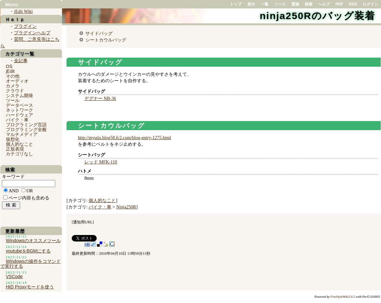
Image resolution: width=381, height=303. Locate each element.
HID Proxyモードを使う (30, 286)
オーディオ (17, 81)
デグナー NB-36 (100, 98)
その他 (12, 76)
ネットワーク (19, 110)
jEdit (10, 71)
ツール (12, 100)
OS (9, 66)
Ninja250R (126, 207)
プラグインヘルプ (32, 32)
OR (30, 190)
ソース (280, 4)
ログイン (370, 4)
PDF (339, 4)
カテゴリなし (19, 153)
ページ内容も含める (28, 198)
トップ (235, 4)
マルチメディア (22, 134)
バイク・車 (100, 207)
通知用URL (82, 222)
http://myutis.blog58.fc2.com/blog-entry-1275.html (124, 137)
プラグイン (25, 26)
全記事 (21, 60)
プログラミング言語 (26, 124)
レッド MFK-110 (100, 162)
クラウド (15, 90)
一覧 (264, 4)
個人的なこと (102, 200)
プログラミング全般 (26, 129)
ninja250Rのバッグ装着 (317, 15)
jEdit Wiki (23, 11)
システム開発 (19, 95)
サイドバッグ (99, 33)
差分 (251, 4)
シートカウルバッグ (105, 39)
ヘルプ (324, 4)
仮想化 (12, 139)
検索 (309, 4)
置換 (295, 4)
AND (13, 190)
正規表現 (15, 149)
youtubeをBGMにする (28, 250)
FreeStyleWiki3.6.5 (342, 296)
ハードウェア (19, 115)
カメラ (12, 85)
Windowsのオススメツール (33, 240)
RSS (353, 4)
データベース (19, 105)
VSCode (14, 276)
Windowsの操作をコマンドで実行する (30, 264)
